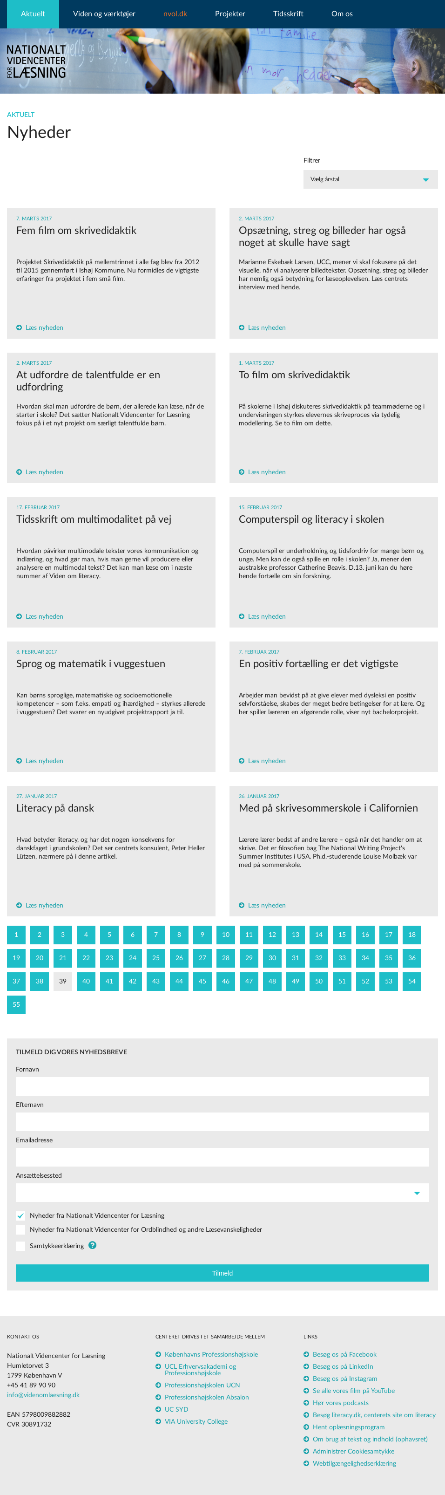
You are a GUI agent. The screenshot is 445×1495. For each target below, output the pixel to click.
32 (319, 958)
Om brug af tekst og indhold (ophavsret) (370, 1439)
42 (132, 981)
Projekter (230, 14)
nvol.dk (175, 14)
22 (86, 958)
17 (388, 935)
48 (272, 981)
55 (16, 1005)
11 (249, 935)
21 (63, 958)
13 (295, 935)
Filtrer (311, 160)
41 (109, 981)
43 (156, 981)
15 (342, 935)
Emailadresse (34, 1140)
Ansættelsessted (39, 1176)
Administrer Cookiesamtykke (353, 1451)
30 (272, 958)
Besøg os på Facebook (345, 1355)
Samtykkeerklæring (57, 1246)
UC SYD (177, 1409)
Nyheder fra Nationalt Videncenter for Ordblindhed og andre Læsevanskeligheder (146, 1230)
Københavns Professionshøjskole (211, 1355)
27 (202, 958)
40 (86, 981)
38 (39, 981)
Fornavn (27, 1069)
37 (16, 981)
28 (225, 958)
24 (132, 958)
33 (342, 958)
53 (388, 981)
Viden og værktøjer (104, 14)
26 (179, 958)
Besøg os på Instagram (345, 1379)
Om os (342, 14)
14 (319, 935)
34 (365, 958)
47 (249, 981)
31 (295, 958)
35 (388, 958)
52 (365, 981)
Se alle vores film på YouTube (354, 1391)
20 (39, 958)
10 (225, 935)
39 (63, 981)
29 (249, 958)
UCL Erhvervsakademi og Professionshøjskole (200, 1370)
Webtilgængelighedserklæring (354, 1464)
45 (202, 981)
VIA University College (196, 1422)
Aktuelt (33, 14)
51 (342, 981)
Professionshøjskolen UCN (202, 1385)
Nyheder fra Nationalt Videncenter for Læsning (97, 1216)
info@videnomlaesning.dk (43, 1395)
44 (179, 981)
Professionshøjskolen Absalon (207, 1397)
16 (365, 935)
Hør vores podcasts (341, 1403)
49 (295, 981)
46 (225, 981)
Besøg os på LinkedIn (343, 1367)
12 (272, 935)
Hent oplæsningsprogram (349, 1427)
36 (412, 958)
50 (319, 981)
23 (109, 958)
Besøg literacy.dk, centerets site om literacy (374, 1415)
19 (16, 958)
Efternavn (30, 1105)
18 (412, 935)
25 (156, 958)
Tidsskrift (288, 14)
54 (412, 981)
